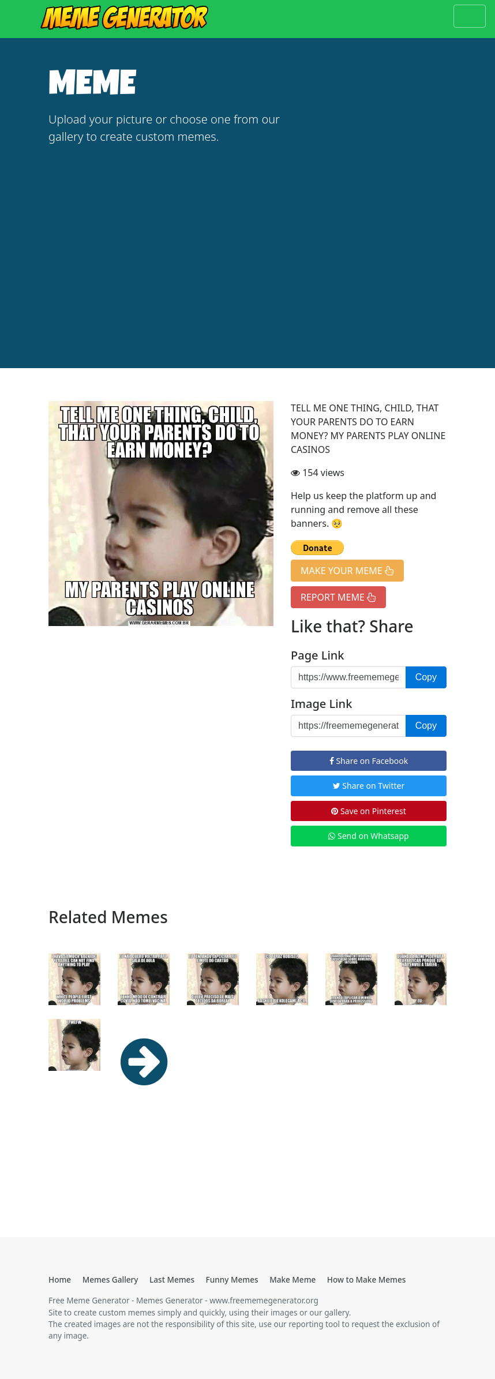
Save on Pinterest (368, 810)
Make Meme (292, 1279)
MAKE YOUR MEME (347, 570)
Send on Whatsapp (368, 835)
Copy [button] (426, 677)
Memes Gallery (110, 1279)
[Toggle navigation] (469, 16)
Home (59, 1279)
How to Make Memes (366, 1279)
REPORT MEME (338, 597)
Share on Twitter (369, 785)
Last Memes (171, 1279)
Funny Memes (232, 1279)
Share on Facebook (368, 760)
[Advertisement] (247, 241)
